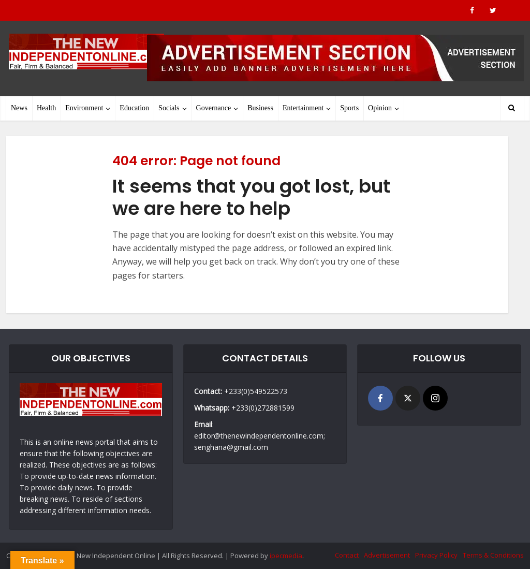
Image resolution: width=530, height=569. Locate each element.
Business (260, 108)
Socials (168, 108)
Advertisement (387, 555)
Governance (213, 108)
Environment (84, 108)
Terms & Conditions (493, 555)
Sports (349, 108)
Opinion (380, 108)
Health (46, 108)
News (19, 108)
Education (134, 108)
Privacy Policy (436, 555)
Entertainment (303, 108)
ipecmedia (286, 555)
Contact (347, 555)
